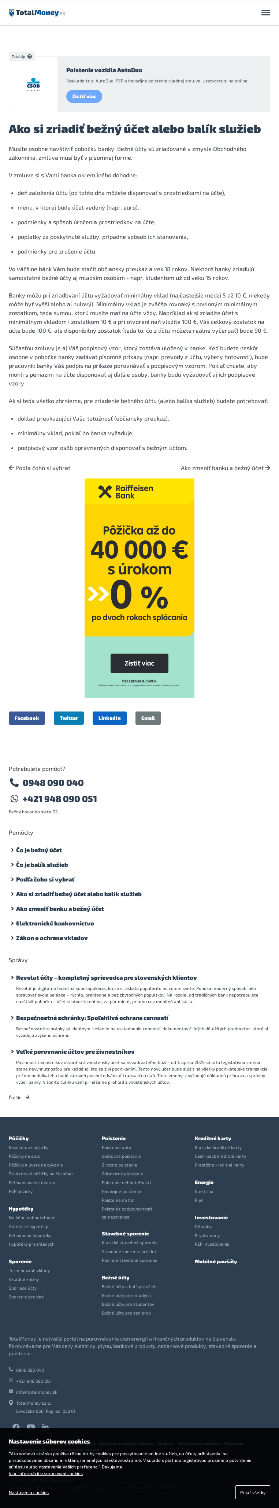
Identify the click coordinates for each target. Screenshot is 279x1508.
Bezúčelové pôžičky (28, 1147)
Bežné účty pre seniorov (126, 1312)
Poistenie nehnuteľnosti (126, 1182)
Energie (204, 1182)
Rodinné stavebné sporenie (129, 1260)
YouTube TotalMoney (31, 1427)
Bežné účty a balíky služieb (129, 1286)
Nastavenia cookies (29, 1492)
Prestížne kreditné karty (219, 1164)
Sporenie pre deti (26, 1296)
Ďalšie (19, 1097)
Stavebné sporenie (125, 1233)
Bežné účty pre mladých (126, 1295)
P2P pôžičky (21, 1191)
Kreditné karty (213, 1138)
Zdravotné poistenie (122, 1173)
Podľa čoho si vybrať (39, 468)
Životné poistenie (119, 1164)
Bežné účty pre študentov (128, 1303)
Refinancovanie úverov (32, 1182)
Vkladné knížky (24, 1279)
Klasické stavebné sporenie (130, 1242)
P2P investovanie (212, 1243)
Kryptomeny (207, 1235)
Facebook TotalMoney (16, 1427)
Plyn (199, 1199)
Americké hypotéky (28, 1226)
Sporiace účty (23, 1287)
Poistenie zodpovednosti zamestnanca (127, 1212)
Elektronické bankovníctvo (55, 923)
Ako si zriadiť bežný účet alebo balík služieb (79, 893)
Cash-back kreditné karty (220, 1155)
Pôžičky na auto (25, 1155)
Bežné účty (115, 1277)
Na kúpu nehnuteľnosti (32, 1217)
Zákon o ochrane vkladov (52, 937)
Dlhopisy (203, 1226)
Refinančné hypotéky (30, 1235)
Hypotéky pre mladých (32, 1243)
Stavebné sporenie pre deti (129, 1251)
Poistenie (114, 1138)
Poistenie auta (116, 1147)
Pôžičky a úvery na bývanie (36, 1164)
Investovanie (211, 1217)
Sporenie (20, 1261)
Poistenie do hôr (118, 1199)
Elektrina (204, 1191)
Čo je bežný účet (39, 849)
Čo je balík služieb (42, 864)
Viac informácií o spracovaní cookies (46, 1473)
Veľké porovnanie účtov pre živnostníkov (75, 1051)
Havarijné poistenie (121, 1191)
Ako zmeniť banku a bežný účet (225, 468)
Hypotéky (21, 1208)
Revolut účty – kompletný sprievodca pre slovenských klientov (106, 977)
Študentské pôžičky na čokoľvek (41, 1173)
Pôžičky (19, 1138)
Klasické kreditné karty (218, 1147)
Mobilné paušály (216, 1261)
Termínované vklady (29, 1270)
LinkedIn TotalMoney (45, 1427)
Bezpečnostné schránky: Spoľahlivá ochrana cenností (92, 1017)
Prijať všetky (252, 1492)
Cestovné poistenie (121, 1155)
